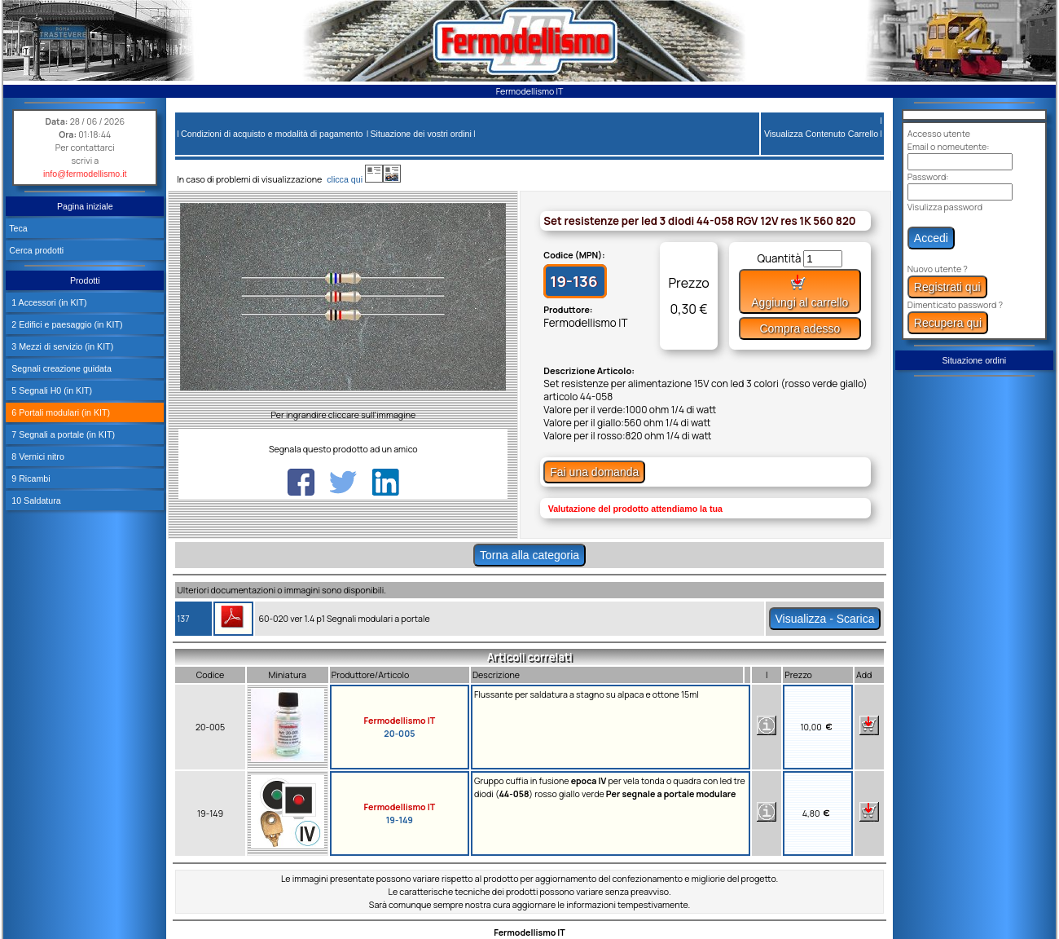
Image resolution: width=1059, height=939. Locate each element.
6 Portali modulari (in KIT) (59, 412)
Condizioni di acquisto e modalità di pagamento (272, 134)
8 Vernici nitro (36, 456)
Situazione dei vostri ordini (421, 134)
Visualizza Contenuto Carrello (821, 134)
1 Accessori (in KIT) (47, 302)
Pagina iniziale (85, 206)
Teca (18, 228)
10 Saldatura (34, 500)
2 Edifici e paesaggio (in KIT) (65, 324)
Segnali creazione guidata (60, 368)
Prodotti (85, 280)
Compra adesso (799, 328)
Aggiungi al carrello (799, 291)
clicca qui (352, 179)
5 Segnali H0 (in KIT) (50, 390)
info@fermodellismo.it (85, 174)
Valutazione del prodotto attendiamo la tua (635, 509)
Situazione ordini (974, 360)
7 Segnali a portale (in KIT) (62, 434)
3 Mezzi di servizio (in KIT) (61, 346)
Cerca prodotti (36, 250)
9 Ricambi (29, 478)
